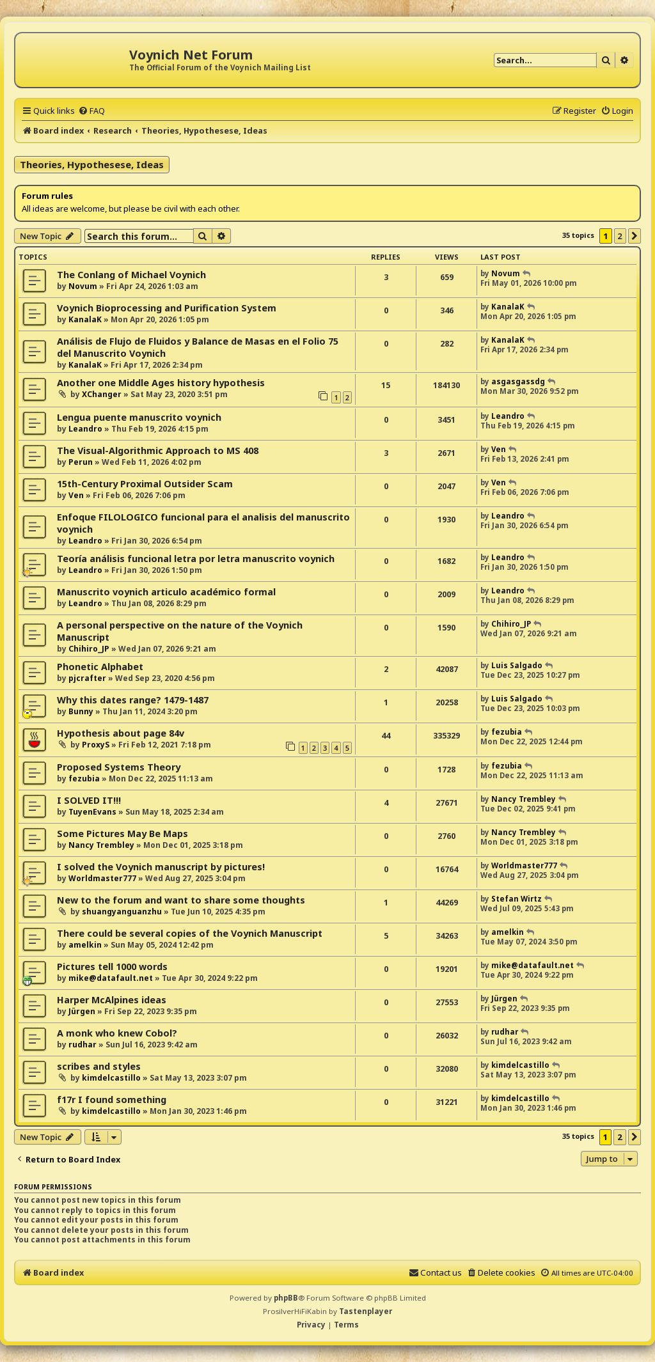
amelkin (85, 944)
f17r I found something (111, 1099)
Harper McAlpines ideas (111, 1000)
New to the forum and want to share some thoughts (181, 900)
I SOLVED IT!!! (89, 800)
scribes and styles (99, 1066)
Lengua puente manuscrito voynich (139, 417)
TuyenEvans (92, 811)
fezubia (506, 732)
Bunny (80, 711)
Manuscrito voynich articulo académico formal (166, 592)
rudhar (82, 1044)
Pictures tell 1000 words (112, 966)
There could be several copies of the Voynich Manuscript (189, 933)
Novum (82, 286)
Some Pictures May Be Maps (122, 833)
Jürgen (81, 1011)
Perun (80, 462)
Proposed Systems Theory (118, 767)
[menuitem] (91, 110)
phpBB (286, 1298)
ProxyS (95, 744)
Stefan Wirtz (516, 899)
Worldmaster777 (102, 878)
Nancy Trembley (523, 799)
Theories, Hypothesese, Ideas (92, 164)
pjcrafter (87, 678)
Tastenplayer (365, 1311)
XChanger (102, 394)
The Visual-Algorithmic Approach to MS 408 (157, 450)
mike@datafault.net (110, 978)
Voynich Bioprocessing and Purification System (166, 308)
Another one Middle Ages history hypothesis (161, 383)
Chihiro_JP (88, 648)
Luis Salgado (516, 665)
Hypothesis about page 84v (120, 733)
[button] (634, 236)
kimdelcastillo (111, 1077)
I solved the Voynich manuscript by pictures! (161, 867)
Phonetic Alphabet (100, 667)
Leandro (85, 428)
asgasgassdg (518, 381)
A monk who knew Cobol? (117, 1033)
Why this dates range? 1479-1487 (133, 700)
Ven (498, 449)
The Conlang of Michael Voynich (131, 275)
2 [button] (620, 236)
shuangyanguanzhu (122, 911)
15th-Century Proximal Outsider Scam (145, 484)
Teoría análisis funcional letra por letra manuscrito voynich (196, 558)
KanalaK (85, 319)
